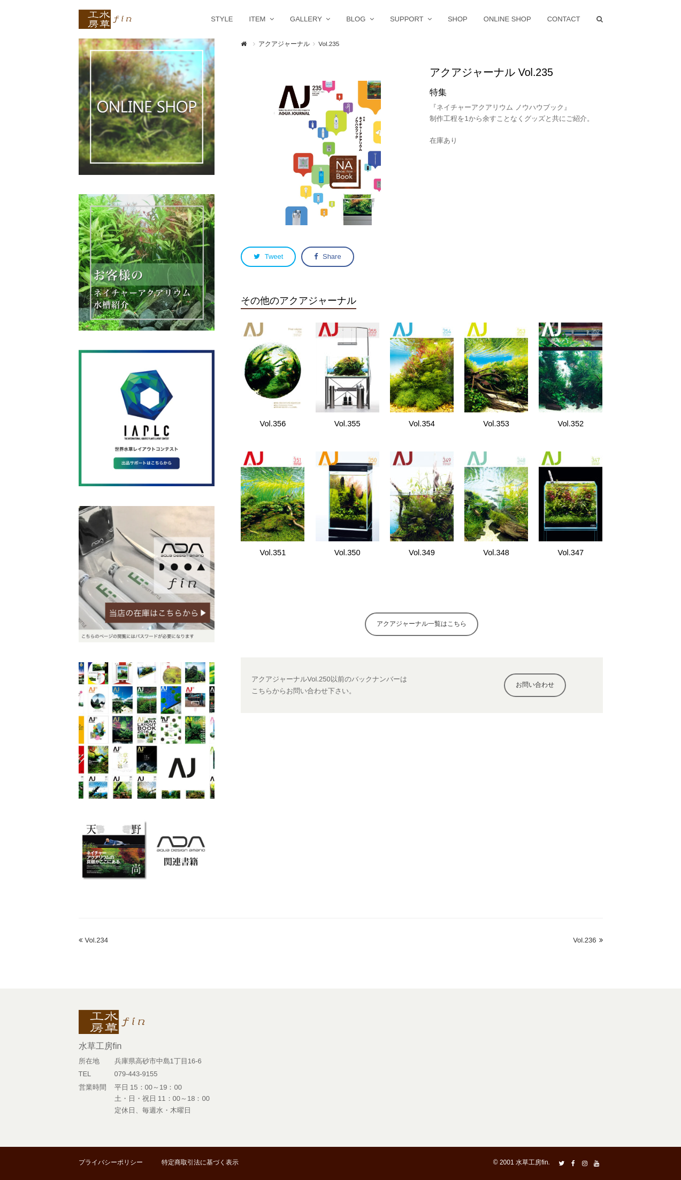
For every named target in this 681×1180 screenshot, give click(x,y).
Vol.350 (347, 552)
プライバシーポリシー (111, 1162)
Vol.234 (93, 940)
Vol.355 (347, 423)
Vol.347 (570, 552)
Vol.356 (273, 423)
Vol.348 (496, 552)
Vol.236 (587, 940)
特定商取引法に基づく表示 (200, 1162)
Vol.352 (570, 423)
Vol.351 (273, 552)
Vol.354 (422, 423)
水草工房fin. (533, 1162)
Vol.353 (496, 423)
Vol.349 (422, 552)
